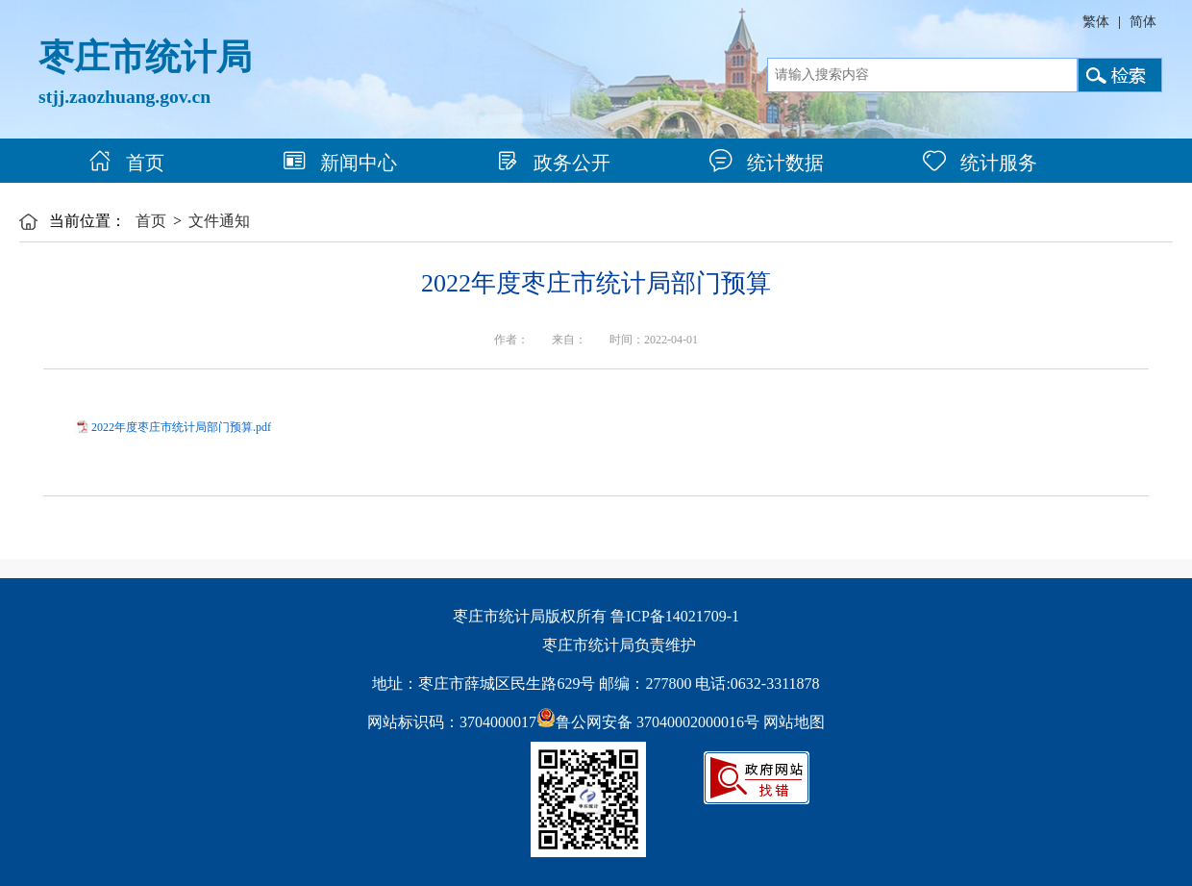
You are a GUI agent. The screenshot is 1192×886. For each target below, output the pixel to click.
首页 (126, 162)
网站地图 (794, 722)
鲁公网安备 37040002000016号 (647, 722)
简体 (1143, 21)
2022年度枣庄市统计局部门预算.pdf (181, 427)
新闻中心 (340, 162)
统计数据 (766, 162)
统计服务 (980, 162)
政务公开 (553, 162)
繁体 (1095, 21)
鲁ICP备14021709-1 (674, 616)
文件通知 (219, 221)
